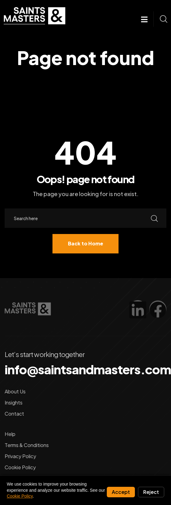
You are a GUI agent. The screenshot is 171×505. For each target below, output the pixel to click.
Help (10, 434)
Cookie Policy (20, 467)
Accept (121, 492)
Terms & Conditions (27, 445)
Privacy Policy (20, 456)
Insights (14, 402)
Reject (151, 492)
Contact (14, 413)
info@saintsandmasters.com (88, 369)
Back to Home (85, 243)
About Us (15, 391)
